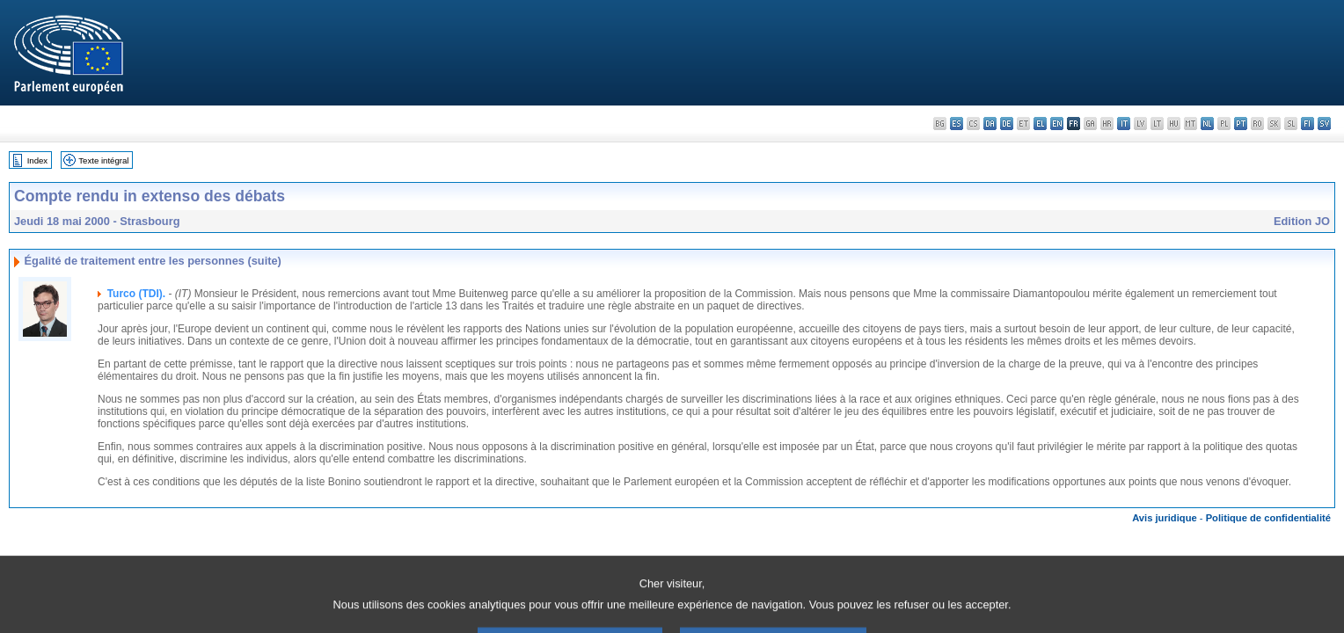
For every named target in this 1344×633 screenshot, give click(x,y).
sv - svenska (1324, 123)
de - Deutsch (1006, 123)
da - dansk (990, 123)
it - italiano (1123, 123)
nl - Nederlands (1207, 123)
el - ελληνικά (1040, 123)
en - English (1056, 123)
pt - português (1240, 123)
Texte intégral (103, 160)
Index (37, 160)
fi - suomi (1307, 123)
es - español (956, 123)
